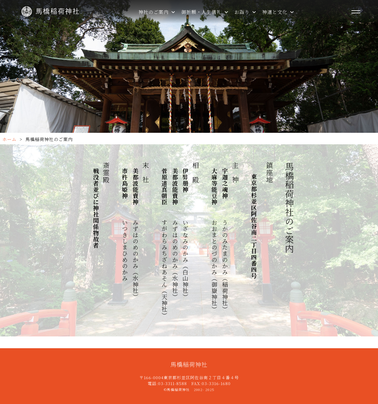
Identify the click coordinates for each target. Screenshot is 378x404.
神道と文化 (278, 12)
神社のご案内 (157, 12)
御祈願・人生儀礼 (204, 12)
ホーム (9, 139)
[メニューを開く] (355, 11)
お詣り (245, 12)
